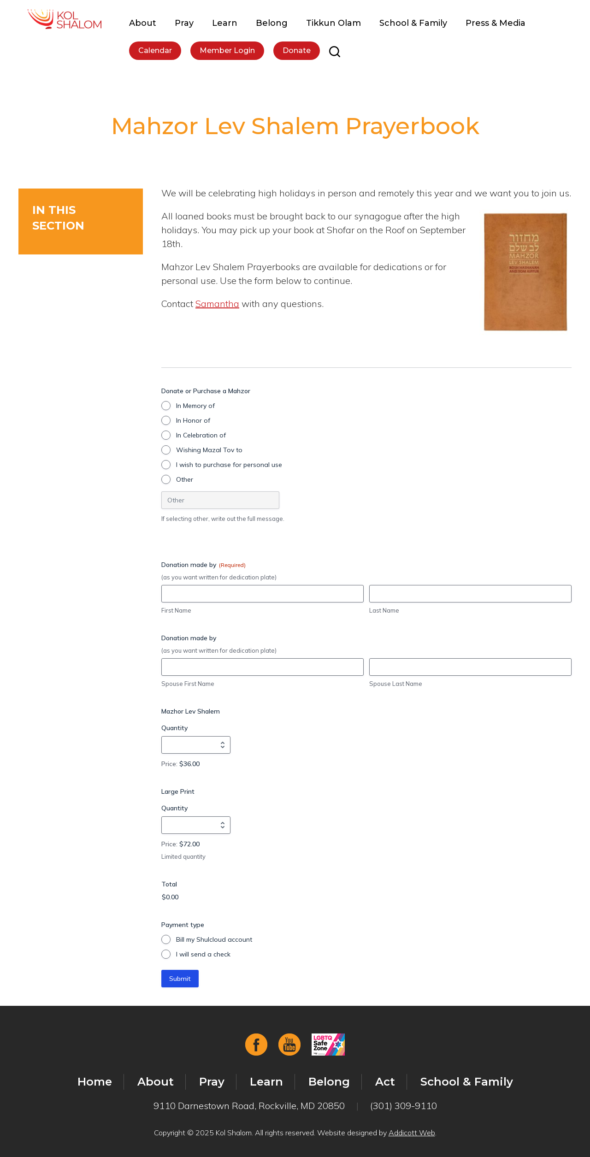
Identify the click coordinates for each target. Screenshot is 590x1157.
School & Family (413, 23)
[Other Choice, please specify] (220, 500)
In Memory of (195, 405)
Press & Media (495, 23)
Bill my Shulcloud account (214, 939)
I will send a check (203, 954)
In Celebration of (201, 435)
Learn (224, 23)
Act (385, 1081)
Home (94, 1081)
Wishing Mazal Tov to (209, 450)
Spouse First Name (187, 683)
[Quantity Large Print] (195, 825)
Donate (297, 50)
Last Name (384, 610)
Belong (272, 23)
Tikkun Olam (333, 23)
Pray (184, 23)
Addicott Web (412, 1132)
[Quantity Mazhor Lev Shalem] (195, 745)
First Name (176, 610)
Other (184, 479)
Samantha (217, 303)
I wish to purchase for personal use (229, 464)
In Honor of (193, 420)
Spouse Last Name (395, 683)
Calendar (155, 50)
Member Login (227, 50)
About (142, 23)
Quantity (174, 728)
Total (169, 884)
